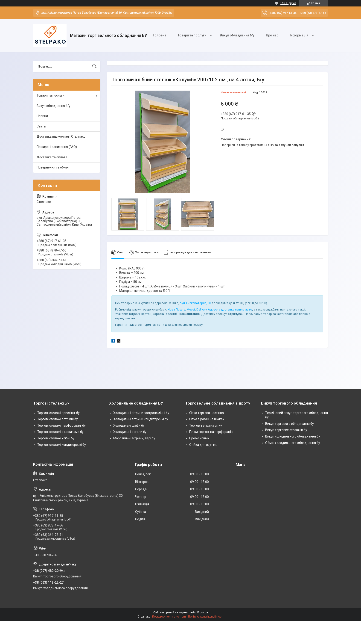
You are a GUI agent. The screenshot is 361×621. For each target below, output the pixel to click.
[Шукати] (94, 66)
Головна (159, 35)
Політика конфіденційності (205, 616)
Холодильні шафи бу (129, 425)
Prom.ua (202, 612)
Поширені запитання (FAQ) (57, 147)
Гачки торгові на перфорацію (211, 432)
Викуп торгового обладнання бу (289, 424)
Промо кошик (199, 438)
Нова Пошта (176, 309)
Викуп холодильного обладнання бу (292, 436)
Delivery (201, 309)
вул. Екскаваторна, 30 (195, 303)
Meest (191, 309)
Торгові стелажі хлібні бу (55, 438)
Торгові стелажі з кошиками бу (60, 432)
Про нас (272, 35)
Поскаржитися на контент (169, 616)
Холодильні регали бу (129, 432)
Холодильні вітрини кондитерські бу (140, 419)
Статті (41, 126)
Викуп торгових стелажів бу (286, 430)
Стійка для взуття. (203, 445)
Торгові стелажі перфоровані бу (61, 425)
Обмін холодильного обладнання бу (292, 443)
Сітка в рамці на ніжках (206, 419)
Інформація (299, 35)
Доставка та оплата (52, 157)
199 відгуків (288, 3)
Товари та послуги (192, 35)
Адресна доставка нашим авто (230, 309)
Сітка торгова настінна (206, 413)
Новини (42, 116)
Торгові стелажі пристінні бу (58, 413)
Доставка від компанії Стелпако (61, 136)
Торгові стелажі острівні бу (57, 419)
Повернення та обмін (53, 167)
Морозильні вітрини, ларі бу (134, 438)
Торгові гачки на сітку (205, 425)
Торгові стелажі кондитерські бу (61, 445)
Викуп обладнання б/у (237, 35)
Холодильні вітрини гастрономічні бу (141, 413)
